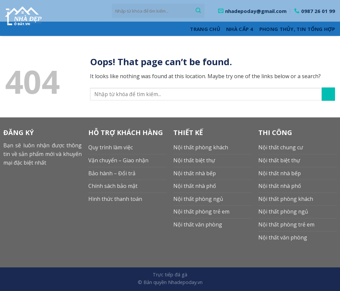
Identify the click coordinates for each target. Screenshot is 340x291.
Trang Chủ (205, 29)
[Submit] (198, 11)
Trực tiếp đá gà (170, 274)
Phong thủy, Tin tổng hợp (297, 29)
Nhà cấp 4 (239, 29)
